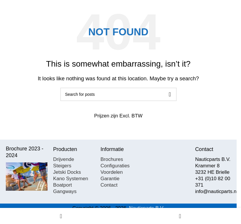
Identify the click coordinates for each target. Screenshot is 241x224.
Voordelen (111, 172)
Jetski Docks (67, 172)
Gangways (65, 191)
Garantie (109, 178)
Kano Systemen (70, 178)
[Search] (118, 94)
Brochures (111, 159)
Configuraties (115, 166)
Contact (109, 185)
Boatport (62, 185)
